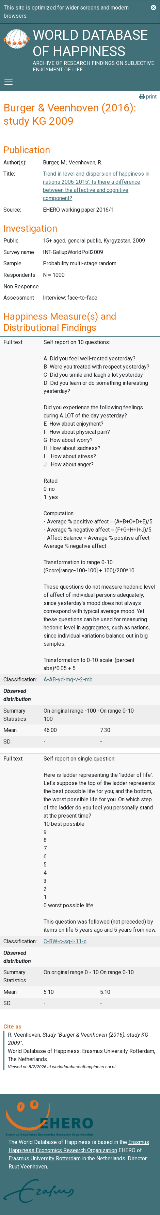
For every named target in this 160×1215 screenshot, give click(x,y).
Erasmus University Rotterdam (45, 1158)
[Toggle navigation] (8, 81)
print (148, 96)
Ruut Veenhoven (28, 1166)
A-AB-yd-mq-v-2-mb (68, 679)
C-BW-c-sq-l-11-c (65, 941)
